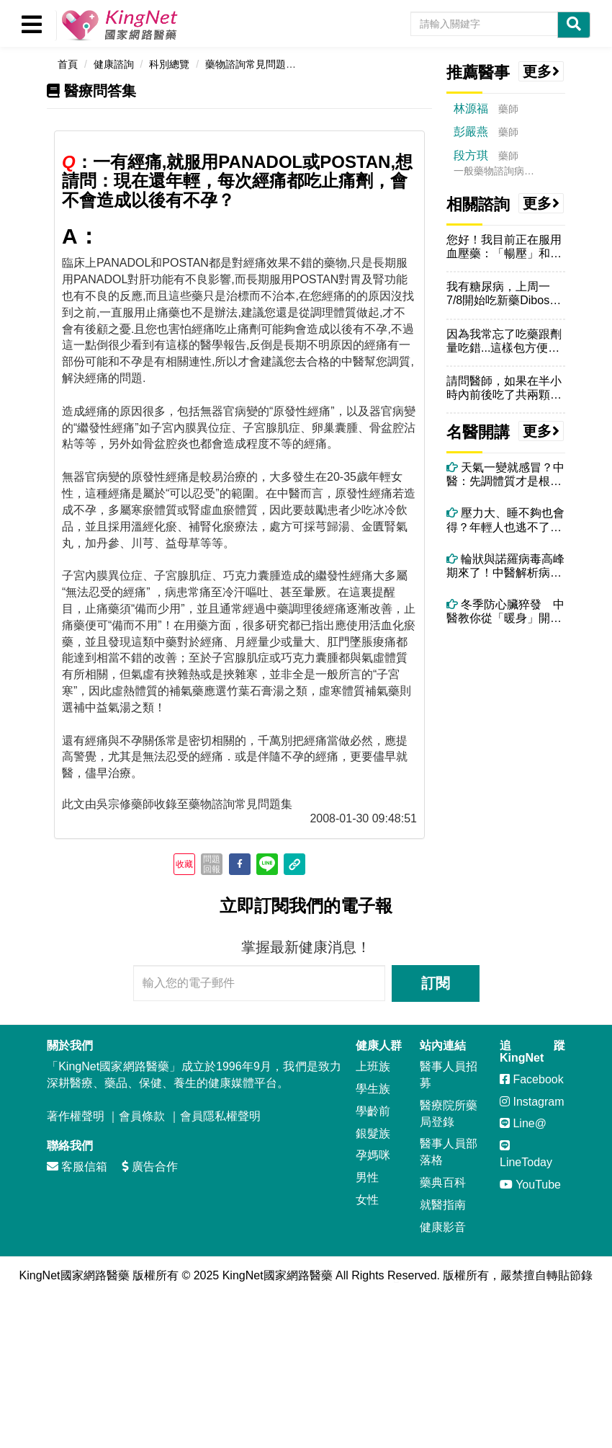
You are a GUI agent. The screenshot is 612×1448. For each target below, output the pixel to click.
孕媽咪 (373, 1155)
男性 (367, 1177)
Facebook (532, 1079)
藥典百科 (443, 1182)
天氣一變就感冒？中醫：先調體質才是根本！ (505, 474)
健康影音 (443, 1227)
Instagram (532, 1102)
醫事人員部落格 (448, 1151)
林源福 (471, 108)
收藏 (184, 864)
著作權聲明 (75, 1116)
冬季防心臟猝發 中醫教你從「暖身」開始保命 (505, 611)
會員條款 (142, 1116)
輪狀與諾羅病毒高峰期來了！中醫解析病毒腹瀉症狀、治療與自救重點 (505, 566)
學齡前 (373, 1111)
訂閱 (435, 983)
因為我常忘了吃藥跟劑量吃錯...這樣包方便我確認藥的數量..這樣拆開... (504, 341)
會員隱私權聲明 (220, 1116)
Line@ (523, 1123)
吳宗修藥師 (125, 804)
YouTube (530, 1184)
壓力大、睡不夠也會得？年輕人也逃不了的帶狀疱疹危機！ (505, 520)
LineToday (526, 1154)
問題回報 (211, 864)
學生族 (373, 1089)
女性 (367, 1200)
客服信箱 (77, 1166)
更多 (541, 71)
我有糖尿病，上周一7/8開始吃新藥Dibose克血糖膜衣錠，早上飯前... (504, 293)
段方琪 (471, 155)
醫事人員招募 (448, 1074)
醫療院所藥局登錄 (448, 1113)
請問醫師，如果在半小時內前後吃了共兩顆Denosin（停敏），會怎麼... (504, 388)
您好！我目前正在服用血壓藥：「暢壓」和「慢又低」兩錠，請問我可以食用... (504, 247)
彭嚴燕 (471, 131)
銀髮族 (373, 1133)
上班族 (373, 1066)
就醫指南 (443, 1205)
